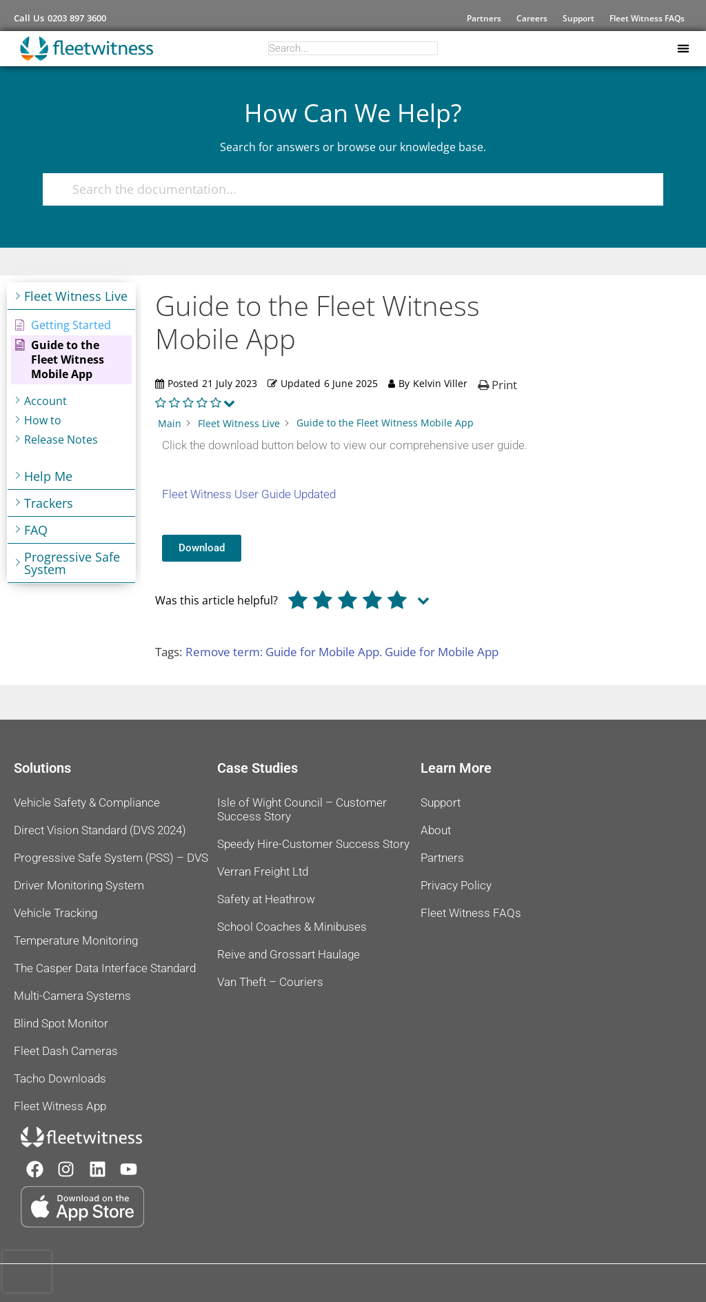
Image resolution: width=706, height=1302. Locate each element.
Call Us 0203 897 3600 (60, 18)
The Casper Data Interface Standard (105, 968)
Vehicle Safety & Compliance (87, 802)
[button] (683, 48)
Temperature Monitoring (76, 940)
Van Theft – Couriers (270, 982)
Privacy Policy (456, 885)
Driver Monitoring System (79, 885)
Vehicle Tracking (55, 913)
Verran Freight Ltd (262, 871)
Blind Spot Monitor (61, 1023)
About (436, 830)
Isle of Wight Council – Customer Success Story (302, 809)
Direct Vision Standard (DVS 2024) (100, 830)
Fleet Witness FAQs (647, 18)
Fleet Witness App (60, 1106)
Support (578, 18)
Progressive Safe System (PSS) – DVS (111, 858)
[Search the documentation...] (346, 189)
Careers (531, 18)
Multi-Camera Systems (72, 996)
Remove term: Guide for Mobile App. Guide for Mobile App (341, 652)
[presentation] (27, 1271)
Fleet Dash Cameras (66, 1051)
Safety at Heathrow (266, 899)
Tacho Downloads (60, 1078)
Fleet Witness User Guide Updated (249, 494)
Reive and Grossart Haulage (288, 954)
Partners (484, 18)
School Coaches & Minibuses (292, 927)
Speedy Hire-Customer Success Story (313, 844)
